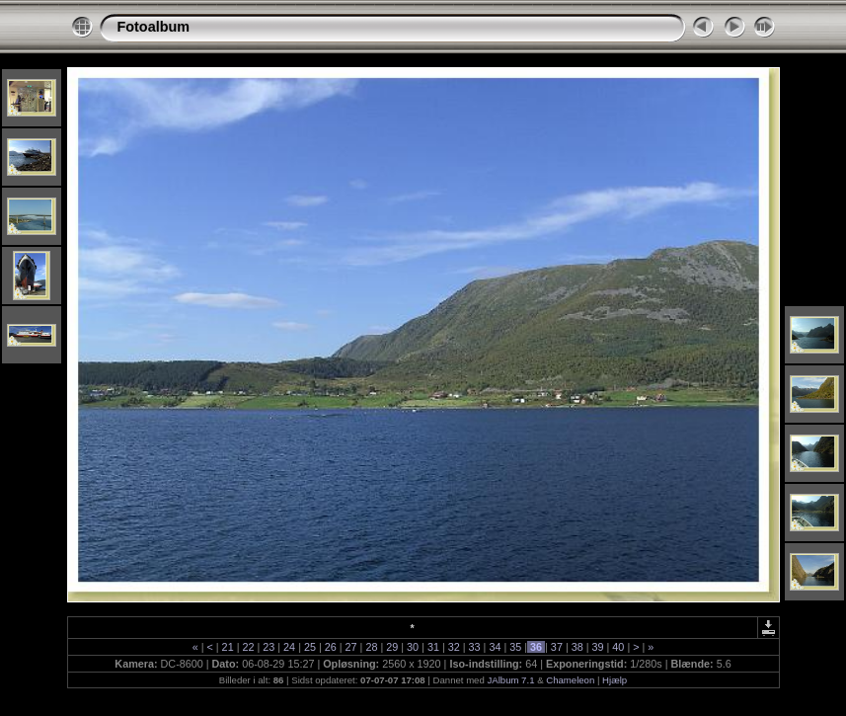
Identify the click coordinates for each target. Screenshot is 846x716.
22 (248, 647)
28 (371, 647)
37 (557, 647)
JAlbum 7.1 (510, 680)
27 (351, 647)
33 (475, 647)
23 (268, 647)
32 (454, 647)
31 (433, 647)
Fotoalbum (154, 27)
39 (598, 647)
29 (392, 647)
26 (331, 647)
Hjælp (614, 680)
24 (289, 647)
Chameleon (570, 680)
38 (577, 647)
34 (494, 647)
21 (228, 647)
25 (310, 647)
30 (413, 647)
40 (618, 647)
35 (515, 647)
